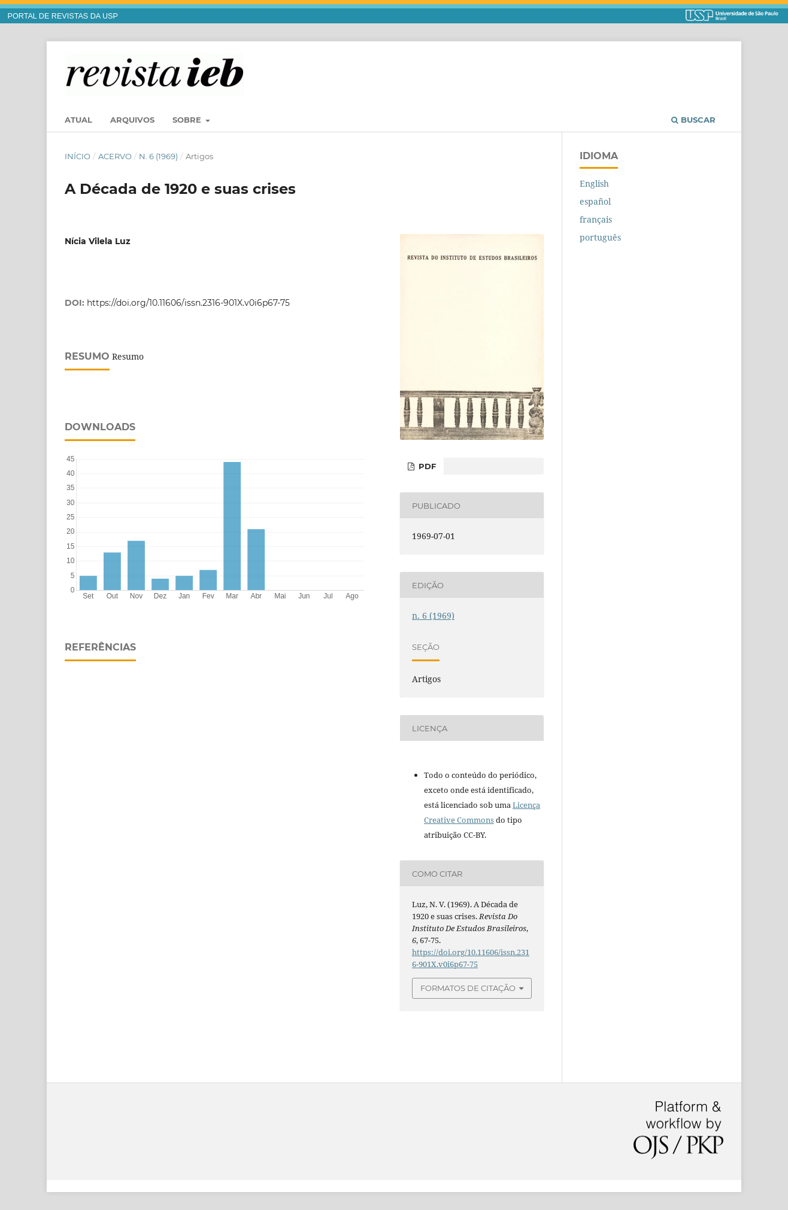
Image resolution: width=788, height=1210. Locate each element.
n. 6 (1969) (158, 156)
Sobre (188, 119)
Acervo (115, 156)
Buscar (693, 119)
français (596, 219)
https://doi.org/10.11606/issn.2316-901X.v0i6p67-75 (188, 302)
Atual (78, 119)
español (595, 201)
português (600, 237)
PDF (426, 466)
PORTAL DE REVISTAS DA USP (63, 16)
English (594, 183)
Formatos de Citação (468, 988)
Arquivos (132, 119)
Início (77, 156)
